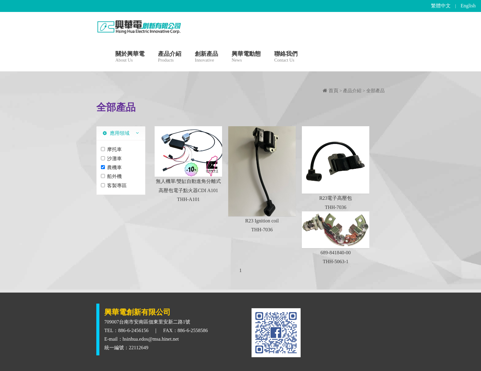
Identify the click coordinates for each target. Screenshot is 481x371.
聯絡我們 (286, 57)
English (468, 5)
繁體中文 (441, 5)
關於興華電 (129, 57)
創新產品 (206, 57)
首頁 (330, 90)
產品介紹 (169, 57)
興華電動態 (246, 57)
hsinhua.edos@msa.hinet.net (151, 339)
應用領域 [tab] (116, 133)
